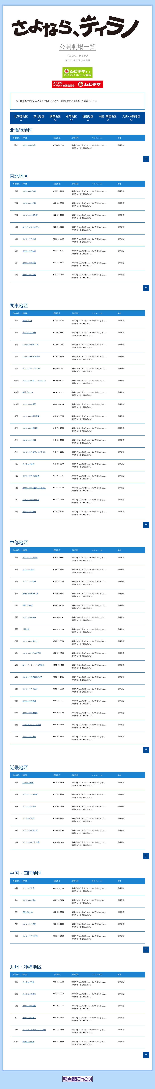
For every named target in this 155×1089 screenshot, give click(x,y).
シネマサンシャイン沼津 (32, 725)
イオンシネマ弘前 (29, 191)
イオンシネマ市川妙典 (31, 476)
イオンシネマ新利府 (30, 215)
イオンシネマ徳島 (29, 924)
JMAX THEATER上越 (30, 593)
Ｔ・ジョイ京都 (28, 818)
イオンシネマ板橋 (29, 332)
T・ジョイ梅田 (28, 782)
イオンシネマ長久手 (30, 689)
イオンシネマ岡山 (29, 900)
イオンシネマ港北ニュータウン (34, 380)
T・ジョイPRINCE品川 (31, 356)
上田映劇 (26, 629)
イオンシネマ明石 (29, 806)
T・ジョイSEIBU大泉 (31, 344)
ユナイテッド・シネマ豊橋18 (33, 665)
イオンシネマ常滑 (29, 701)
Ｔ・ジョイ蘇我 (28, 464)
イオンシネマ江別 (29, 145)
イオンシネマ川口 (29, 440)
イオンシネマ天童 (29, 263)
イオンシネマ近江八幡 (31, 842)
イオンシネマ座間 (29, 404)
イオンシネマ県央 (29, 581)
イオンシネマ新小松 (30, 641)
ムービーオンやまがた (31, 227)
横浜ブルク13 (28, 392)
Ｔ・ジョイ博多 (28, 982)
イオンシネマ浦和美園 (31, 416)
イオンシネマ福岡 (29, 1006)
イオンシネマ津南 (29, 737)
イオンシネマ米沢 (29, 239)
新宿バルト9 (27, 321)
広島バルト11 (28, 912)
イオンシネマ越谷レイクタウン (34, 452)
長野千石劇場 (28, 605)
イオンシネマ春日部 (30, 428)
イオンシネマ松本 (29, 617)
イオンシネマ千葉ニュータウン (34, 488)
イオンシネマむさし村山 (32, 368)
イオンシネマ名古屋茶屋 (32, 653)
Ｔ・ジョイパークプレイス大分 (34, 1030)
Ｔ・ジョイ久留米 (29, 994)
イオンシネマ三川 (29, 251)
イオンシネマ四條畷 (30, 794)
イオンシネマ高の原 (30, 830)
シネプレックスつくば (31, 500)
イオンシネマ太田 (29, 512)
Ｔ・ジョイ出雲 (28, 888)
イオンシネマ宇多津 (30, 936)
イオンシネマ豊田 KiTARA (32, 677)
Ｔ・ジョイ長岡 (28, 569)
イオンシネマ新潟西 (30, 557)
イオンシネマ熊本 (29, 1018)
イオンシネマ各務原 (30, 713)
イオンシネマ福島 (29, 275)
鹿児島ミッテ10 (28, 1041)
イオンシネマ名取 (29, 203)
